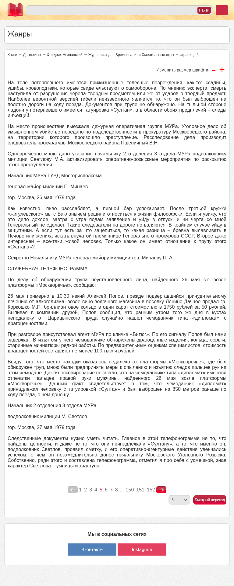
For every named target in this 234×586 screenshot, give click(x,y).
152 (151, 489)
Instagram (142, 549)
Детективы (32, 55)
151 (140, 489)
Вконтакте (92, 549)
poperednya (73, 490)
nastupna (161, 490)
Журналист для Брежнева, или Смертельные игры (131, 55)
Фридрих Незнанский (64, 55)
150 (130, 489)
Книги (12, 55)
